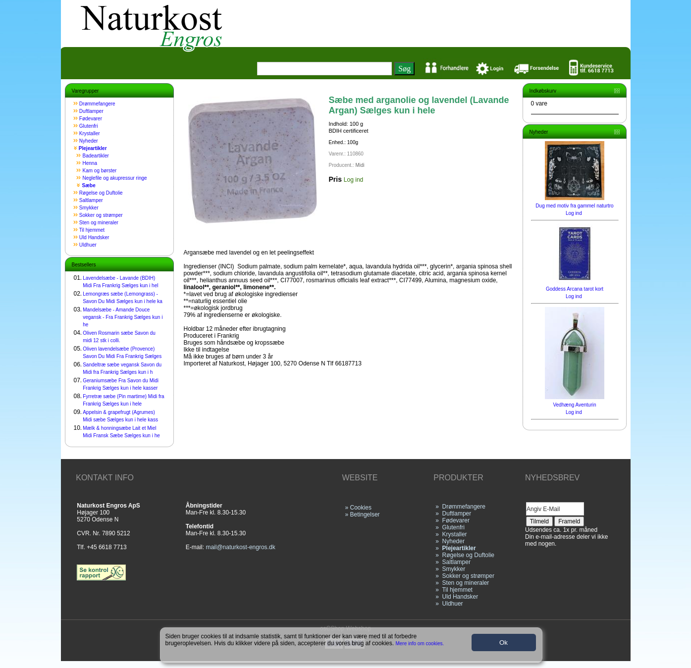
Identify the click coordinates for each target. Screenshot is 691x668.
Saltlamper (91, 200)
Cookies (361, 507)
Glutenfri (88, 126)
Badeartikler (96, 155)
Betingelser (365, 514)
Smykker (89, 207)
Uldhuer (88, 245)
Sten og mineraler (98, 222)
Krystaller (89, 133)
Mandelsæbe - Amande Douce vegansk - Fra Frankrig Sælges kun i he (122, 317)
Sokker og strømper (101, 215)
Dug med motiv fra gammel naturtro (574, 205)
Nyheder (88, 141)
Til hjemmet (92, 230)
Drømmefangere (97, 103)
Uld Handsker (94, 237)
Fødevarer (90, 118)
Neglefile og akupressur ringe (115, 178)
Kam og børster (100, 170)
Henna (90, 163)
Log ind (353, 179)
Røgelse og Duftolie (101, 193)
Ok (503, 642)
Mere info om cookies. (419, 643)
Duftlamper (91, 111)
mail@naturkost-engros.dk (240, 547)
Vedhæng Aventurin (574, 405)
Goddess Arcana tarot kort (574, 289)
